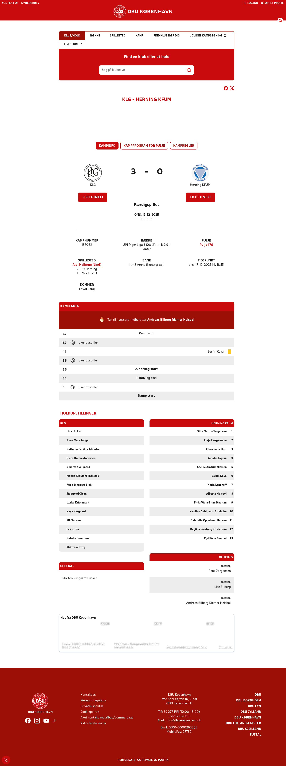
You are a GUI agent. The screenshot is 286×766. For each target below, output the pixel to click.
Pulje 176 (206, 244)
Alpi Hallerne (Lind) (87, 264)
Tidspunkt (206, 260)
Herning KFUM (200, 185)
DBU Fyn (254, 706)
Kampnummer (87, 240)
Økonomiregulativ (93, 700)
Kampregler (183, 145)
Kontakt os (9, 3)
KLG (93, 185)
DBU (258, 694)
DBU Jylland (251, 711)
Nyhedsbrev (30, 3)
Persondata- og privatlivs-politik (143, 760)
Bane (146, 260)
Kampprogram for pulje (144, 145)
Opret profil (272, 3)
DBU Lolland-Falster (243, 723)
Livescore (73, 44)
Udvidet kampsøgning (208, 35)
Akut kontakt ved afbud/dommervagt (107, 717)
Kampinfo (107, 145)
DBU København (247, 717)
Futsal (255, 734)
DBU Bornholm (248, 700)
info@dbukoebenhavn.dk (183, 720)
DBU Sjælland (249, 728)
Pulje (206, 240)
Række (146, 240)
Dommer (87, 284)
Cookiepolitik (90, 711)
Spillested (87, 260)
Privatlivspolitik (92, 706)
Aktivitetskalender (93, 723)
